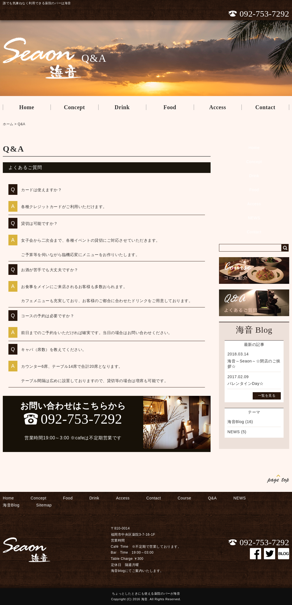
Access (217, 107)
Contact (265, 107)
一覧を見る (267, 396)
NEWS (254, 218)
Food (169, 107)
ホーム (8, 124)
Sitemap (44, 505)
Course (184, 498)
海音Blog (235, 421)
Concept (74, 107)
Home (26, 107)
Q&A (21, 124)
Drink (122, 107)
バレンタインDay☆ (245, 383)
